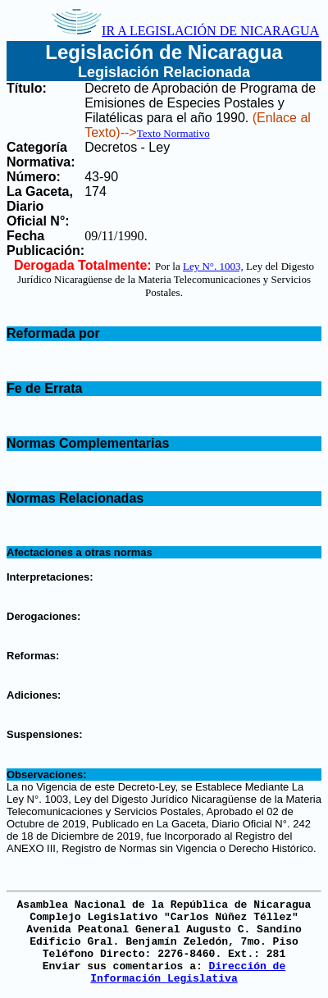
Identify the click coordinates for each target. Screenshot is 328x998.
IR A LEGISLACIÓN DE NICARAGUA (185, 31)
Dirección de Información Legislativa (187, 972)
